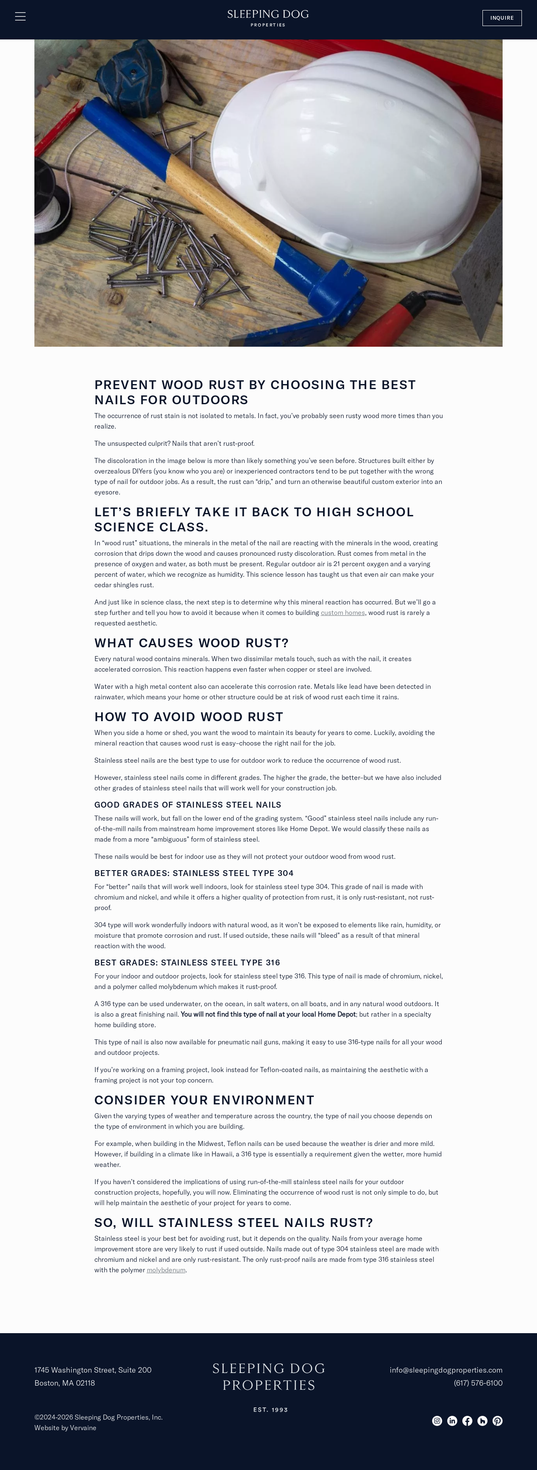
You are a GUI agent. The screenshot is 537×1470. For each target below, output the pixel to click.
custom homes (343, 612)
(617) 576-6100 (478, 1383)
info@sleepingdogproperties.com (446, 1370)
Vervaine (83, 1427)
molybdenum (166, 1270)
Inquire (502, 18)
